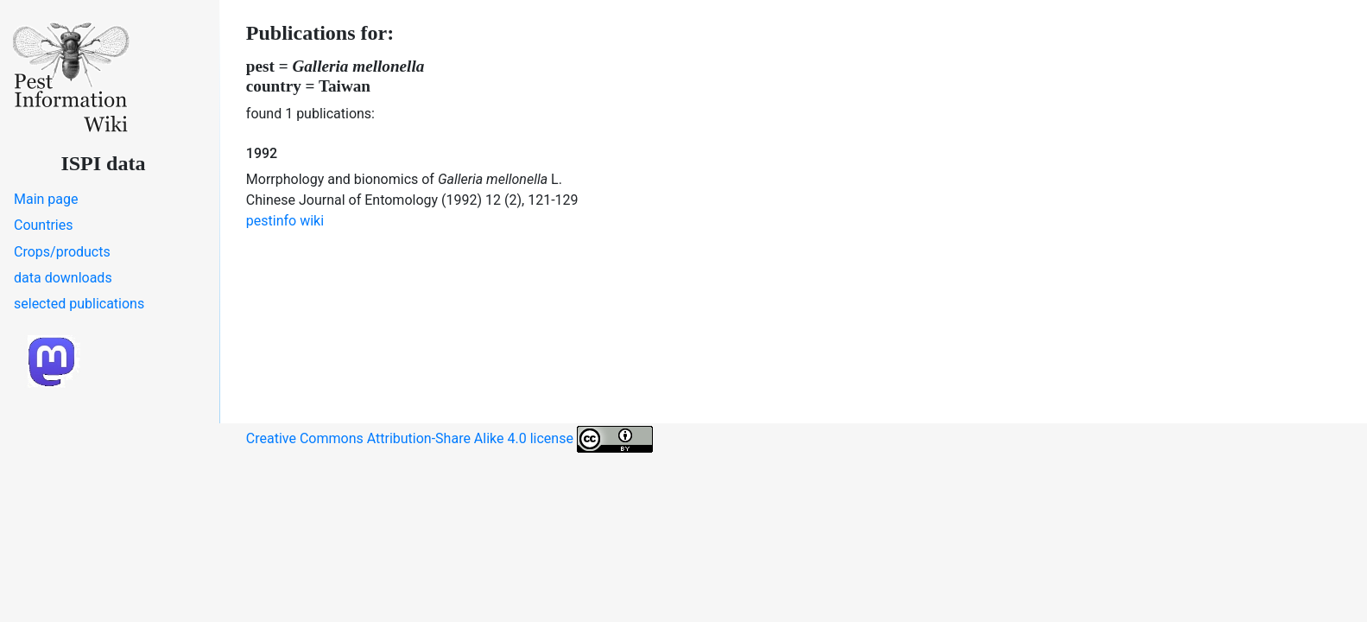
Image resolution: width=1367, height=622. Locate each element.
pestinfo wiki (285, 221)
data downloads (63, 278)
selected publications (79, 303)
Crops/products (62, 252)
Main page (46, 199)
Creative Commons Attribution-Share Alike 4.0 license (449, 439)
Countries (43, 225)
